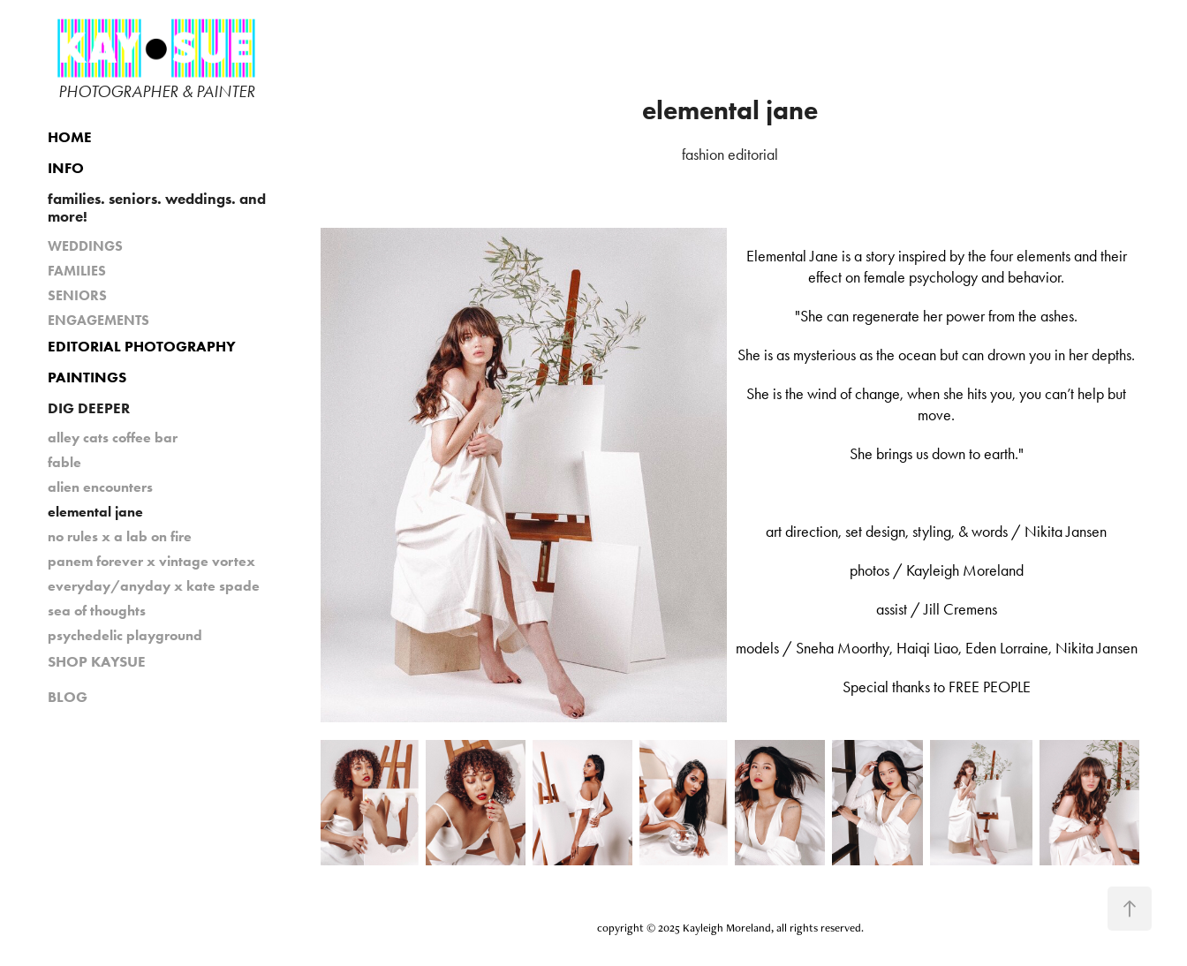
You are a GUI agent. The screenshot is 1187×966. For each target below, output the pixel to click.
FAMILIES (77, 270)
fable (64, 462)
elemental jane (95, 511)
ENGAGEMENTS (98, 320)
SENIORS (77, 295)
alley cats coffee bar (113, 437)
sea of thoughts (97, 610)
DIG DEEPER (89, 408)
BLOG (67, 697)
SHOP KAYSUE (97, 661)
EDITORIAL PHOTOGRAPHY (142, 346)
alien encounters (100, 487)
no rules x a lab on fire (120, 536)
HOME (70, 137)
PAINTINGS (87, 377)
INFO (66, 168)
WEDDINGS (85, 246)
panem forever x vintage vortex (151, 561)
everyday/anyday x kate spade (154, 585)
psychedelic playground (125, 635)
